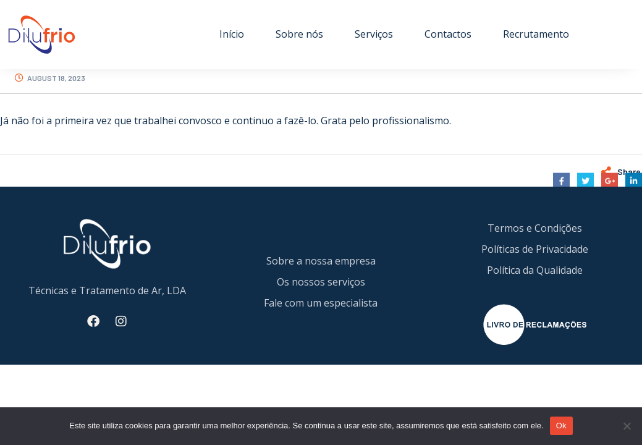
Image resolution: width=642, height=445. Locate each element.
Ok (561, 425)
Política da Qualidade (535, 270)
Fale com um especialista (321, 303)
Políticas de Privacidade (534, 249)
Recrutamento (536, 34)
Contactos (447, 34)
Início (231, 34)
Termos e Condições (535, 228)
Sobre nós (299, 34)
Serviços (374, 34)
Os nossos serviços (321, 282)
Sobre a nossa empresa (321, 261)
